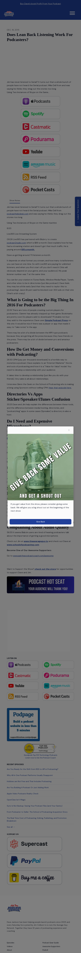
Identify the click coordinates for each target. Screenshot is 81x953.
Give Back (40, 521)
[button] (69, 430)
